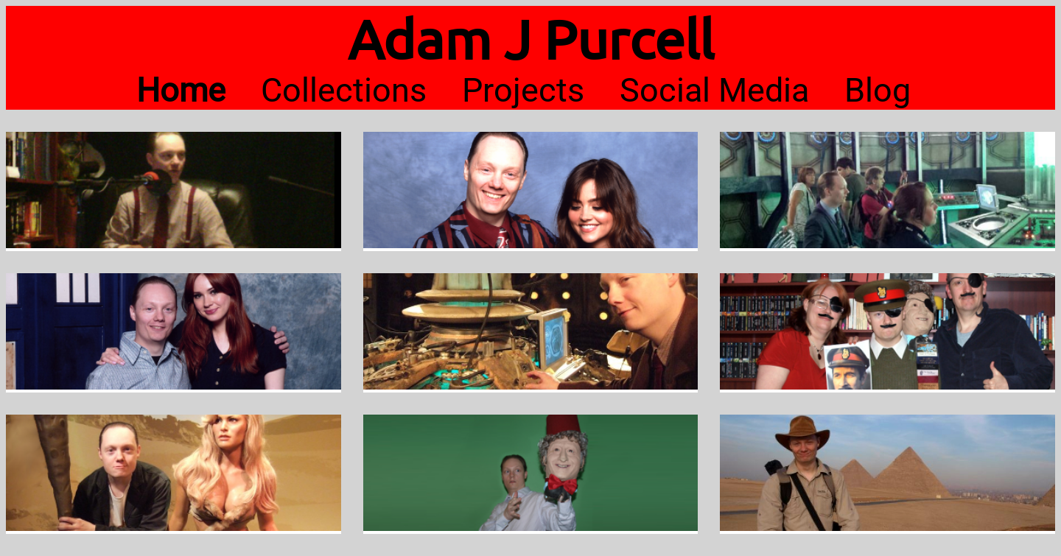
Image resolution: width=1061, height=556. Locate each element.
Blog (877, 90)
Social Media (714, 90)
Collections (344, 90)
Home (180, 90)
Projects (523, 90)
